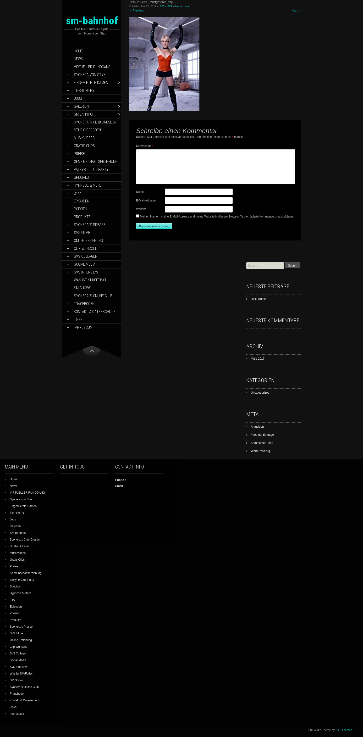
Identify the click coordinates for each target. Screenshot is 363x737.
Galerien (81, 106)
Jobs (78, 98)
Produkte (82, 217)
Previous (136, 10)
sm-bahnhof (92, 20)
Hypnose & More (88, 185)
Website (141, 209)
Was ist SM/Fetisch (90, 280)
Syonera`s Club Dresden (95, 122)
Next (296, 10)
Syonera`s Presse (89, 225)
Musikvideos (84, 138)
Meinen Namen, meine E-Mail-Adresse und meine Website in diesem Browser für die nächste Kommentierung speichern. (217, 216)
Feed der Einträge (262, 434)
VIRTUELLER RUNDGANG (92, 67)
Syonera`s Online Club (93, 296)
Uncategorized (260, 392)
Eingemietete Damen (91, 82)
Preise (79, 153)
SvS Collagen (85, 256)
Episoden (81, 201)
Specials (81, 177)
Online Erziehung (88, 240)
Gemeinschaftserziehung (95, 161)
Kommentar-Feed (262, 443)
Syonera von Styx (90, 75)
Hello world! (258, 299)
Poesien (80, 209)
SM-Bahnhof (84, 114)
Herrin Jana (182, 6)
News (78, 59)
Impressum (83, 327)
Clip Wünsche (85, 248)
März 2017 (257, 358)
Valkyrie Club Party (91, 169)
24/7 (77, 193)
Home (78, 51)
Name (141, 192)
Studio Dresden (87, 130)
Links (78, 319)
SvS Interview (86, 272)
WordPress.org (260, 451)
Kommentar (144, 146)
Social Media (84, 264)
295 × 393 (166, 6)
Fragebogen (84, 304)
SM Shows (82, 288)
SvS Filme (82, 232)
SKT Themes (344, 730)
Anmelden (257, 426)
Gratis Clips (84, 146)
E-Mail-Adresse (147, 200)
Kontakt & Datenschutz (94, 311)
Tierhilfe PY (84, 90)
